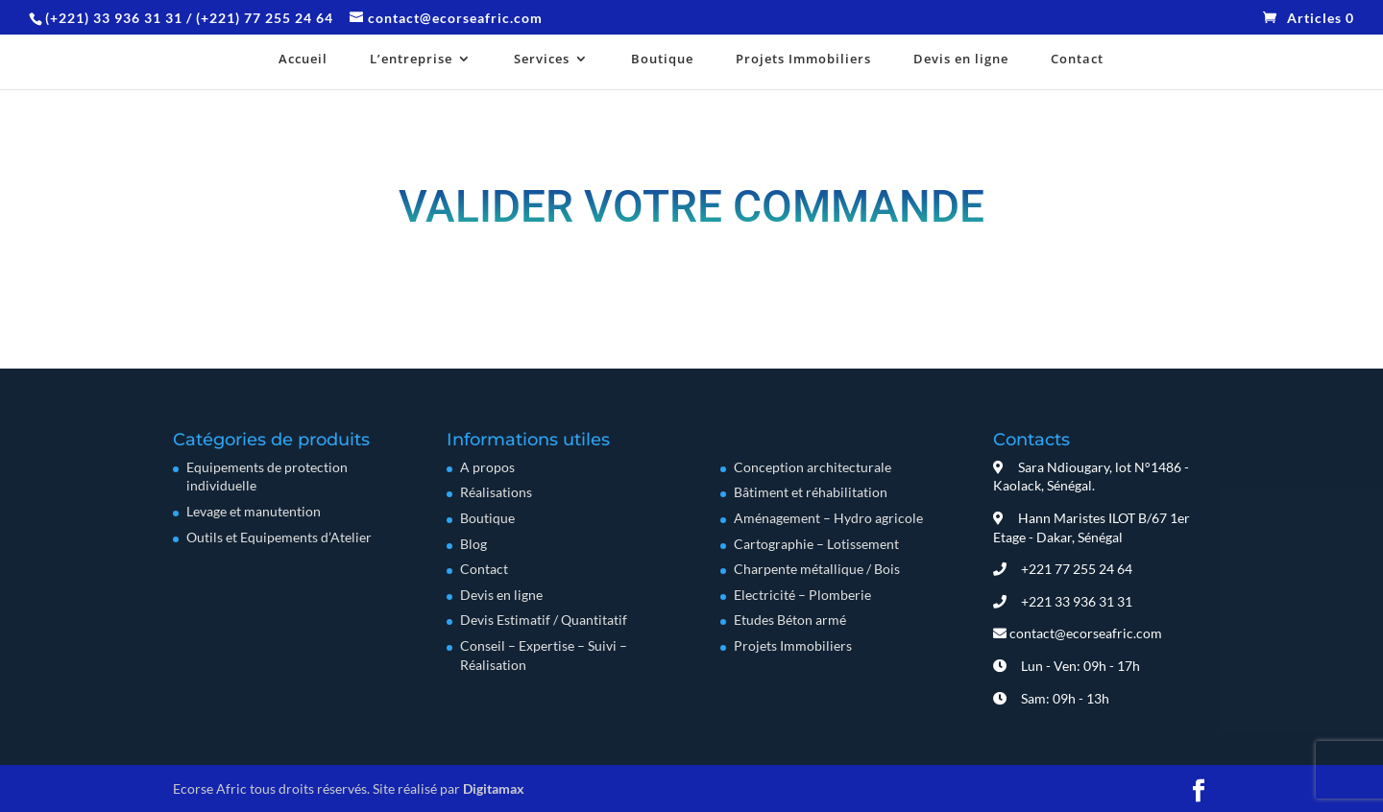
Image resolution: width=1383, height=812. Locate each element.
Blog (473, 544)
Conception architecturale (812, 467)
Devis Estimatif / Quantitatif (543, 619)
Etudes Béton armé (790, 619)
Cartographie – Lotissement (816, 544)
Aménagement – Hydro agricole (828, 518)
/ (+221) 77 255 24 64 (259, 18)
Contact (1077, 60)
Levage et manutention (253, 511)
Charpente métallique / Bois (817, 569)
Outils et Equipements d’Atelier (279, 537)
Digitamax (493, 788)
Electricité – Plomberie (802, 594)
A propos (487, 467)
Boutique (662, 60)
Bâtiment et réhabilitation (810, 492)
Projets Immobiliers (803, 60)
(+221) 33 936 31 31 (115, 18)
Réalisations (496, 492)
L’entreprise (411, 60)
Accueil (303, 60)
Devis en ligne (960, 60)
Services (542, 60)
